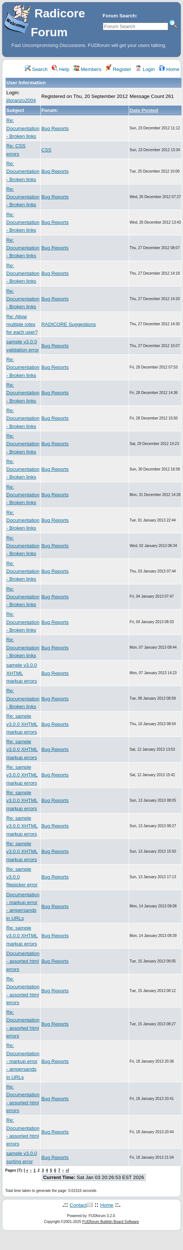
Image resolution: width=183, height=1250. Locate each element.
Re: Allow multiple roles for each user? (22, 324)
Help (60, 69)
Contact (78, 1205)
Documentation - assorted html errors (23, 961)
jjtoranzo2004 (21, 100)
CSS (46, 150)
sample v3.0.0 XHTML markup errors (21, 673)
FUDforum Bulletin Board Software (110, 1222)
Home (169, 69)
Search (36, 69)
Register (118, 69)
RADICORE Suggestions (68, 324)
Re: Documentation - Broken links (23, 128)
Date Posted (144, 110)
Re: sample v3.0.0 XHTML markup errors (22, 724)
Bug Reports (55, 128)
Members (87, 69)
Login (145, 69)
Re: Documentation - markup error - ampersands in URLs (23, 1061)
